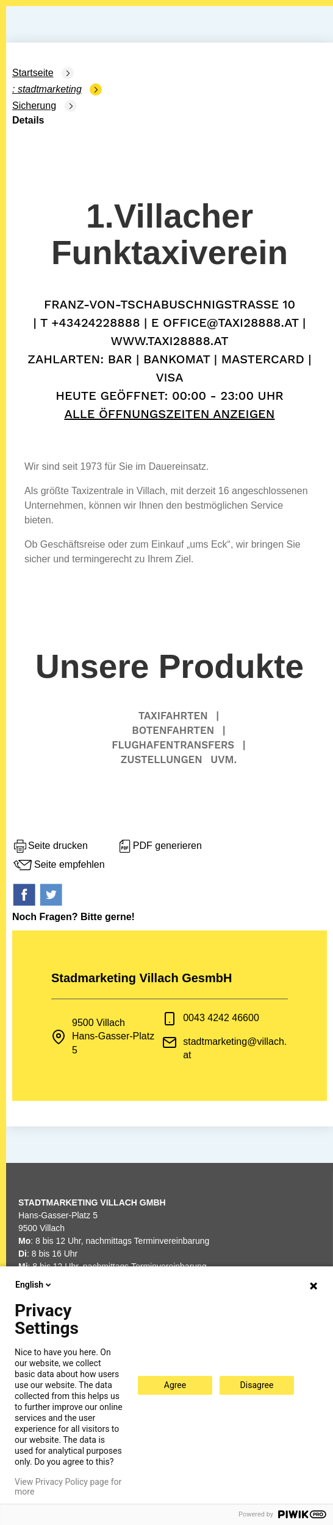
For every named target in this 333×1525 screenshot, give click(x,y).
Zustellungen (161, 759)
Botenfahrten (173, 730)
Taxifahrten (173, 716)
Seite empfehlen (58, 865)
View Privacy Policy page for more (68, 1486)
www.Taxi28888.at (169, 340)
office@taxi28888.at (231, 322)
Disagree (257, 1385)
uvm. (223, 759)
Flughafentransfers (173, 745)
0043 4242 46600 (221, 1018)
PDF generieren (159, 846)
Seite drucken (50, 846)
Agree (175, 1385)
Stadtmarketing (50, 89)
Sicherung (34, 105)
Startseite (33, 73)
